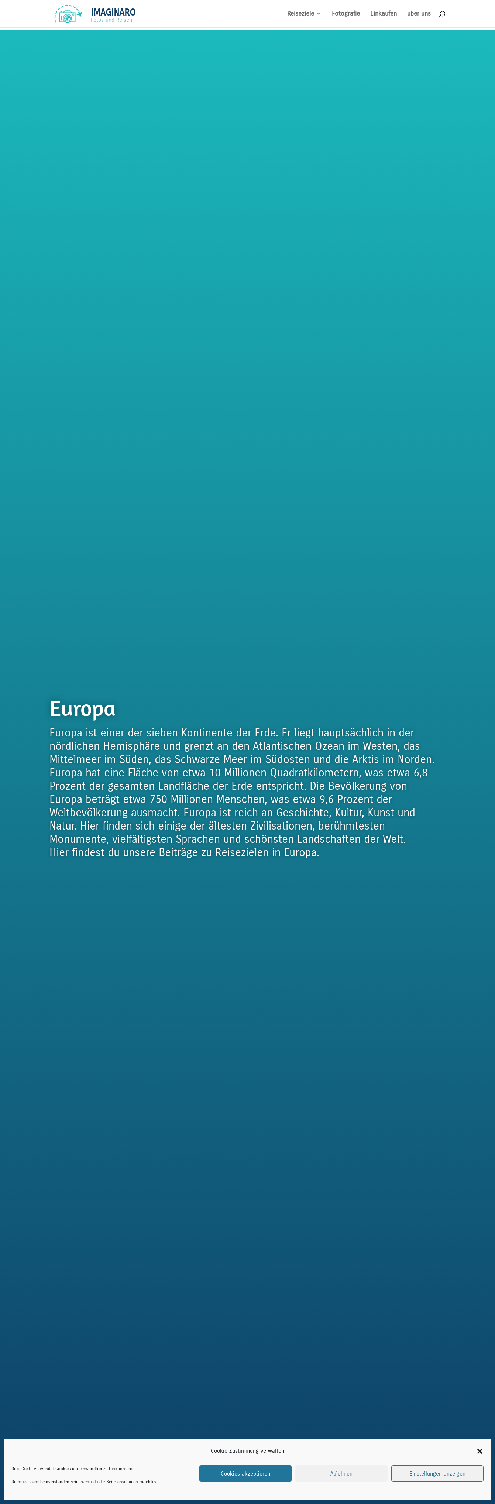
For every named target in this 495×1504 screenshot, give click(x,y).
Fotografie (346, 14)
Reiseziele (300, 14)
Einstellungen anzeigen (437, 1473)
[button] (480, 1451)
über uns (419, 14)
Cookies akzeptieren (245, 1473)
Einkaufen (383, 14)
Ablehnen (341, 1473)
